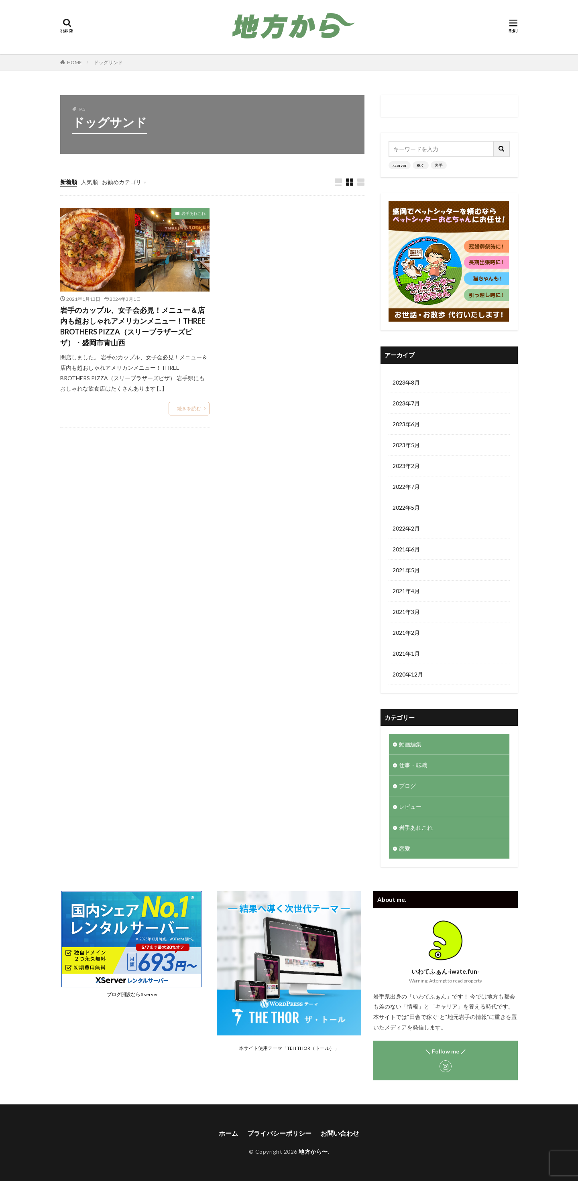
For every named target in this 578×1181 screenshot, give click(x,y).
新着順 (68, 181)
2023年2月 (406, 465)
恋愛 (404, 848)
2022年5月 (406, 507)
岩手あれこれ (193, 213)
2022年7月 (406, 486)
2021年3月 (406, 611)
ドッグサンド (108, 62)
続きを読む (189, 408)
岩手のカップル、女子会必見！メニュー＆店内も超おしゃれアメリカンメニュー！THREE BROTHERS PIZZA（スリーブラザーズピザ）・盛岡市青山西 (133, 326)
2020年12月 (408, 674)
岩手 (439, 165)
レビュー (410, 806)
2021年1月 (406, 653)
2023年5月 (406, 445)
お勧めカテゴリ (121, 181)
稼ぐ (421, 165)
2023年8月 (406, 382)
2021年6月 (406, 549)
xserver (400, 165)
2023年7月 (406, 403)
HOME (74, 62)
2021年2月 (406, 632)
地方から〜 (313, 1151)
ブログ (407, 785)
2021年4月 (406, 590)
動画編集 (410, 744)
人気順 (89, 181)
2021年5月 (406, 570)
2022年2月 (406, 528)
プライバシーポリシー (279, 1133)
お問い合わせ (340, 1133)
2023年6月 (406, 424)
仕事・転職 (413, 765)
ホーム (228, 1133)
